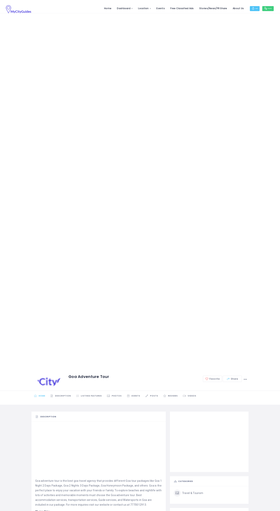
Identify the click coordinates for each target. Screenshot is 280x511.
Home (95, 8)
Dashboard (111, 8)
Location (131, 8)
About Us (225, 8)
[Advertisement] (98, 452)
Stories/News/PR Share (201, 8)
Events (148, 8)
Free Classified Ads (169, 8)
